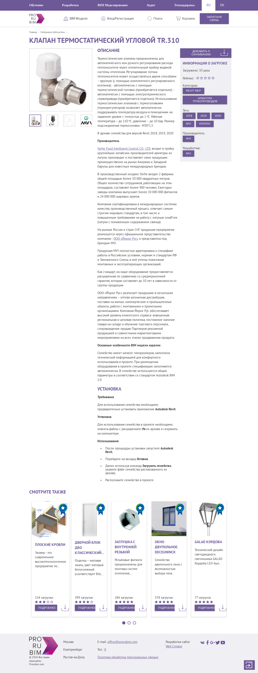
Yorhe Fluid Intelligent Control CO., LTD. (124, 149)
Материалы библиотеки (53, 32)
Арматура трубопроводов (205, 100)
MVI (188, 123)
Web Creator (174, 647)
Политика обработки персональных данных (127, 658)
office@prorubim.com (122, 642)
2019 (203, 115)
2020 (218, 115)
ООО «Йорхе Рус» (125, 239)
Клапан (204, 123)
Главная (33, 32)
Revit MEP (193, 90)
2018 (189, 115)
